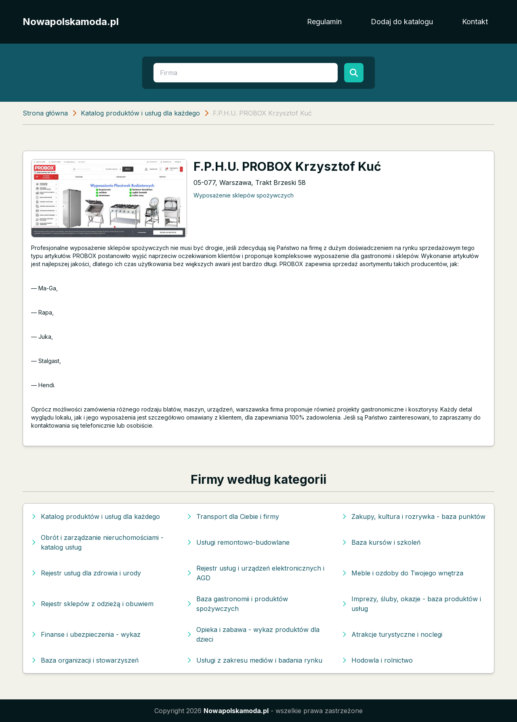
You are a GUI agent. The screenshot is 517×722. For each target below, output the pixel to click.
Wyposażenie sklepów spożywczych (243, 195)
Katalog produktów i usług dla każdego (140, 113)
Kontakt (475, 21)
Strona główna (45, 113)
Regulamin (324, 21)
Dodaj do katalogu (402, 21)
